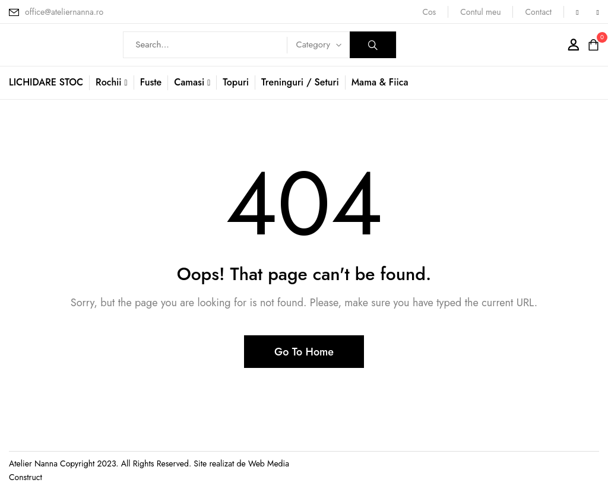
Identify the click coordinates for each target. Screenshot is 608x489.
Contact (538, 12)
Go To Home (304, 352)
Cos (429, 12)
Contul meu (480, 12)
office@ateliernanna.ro (64, 12)
